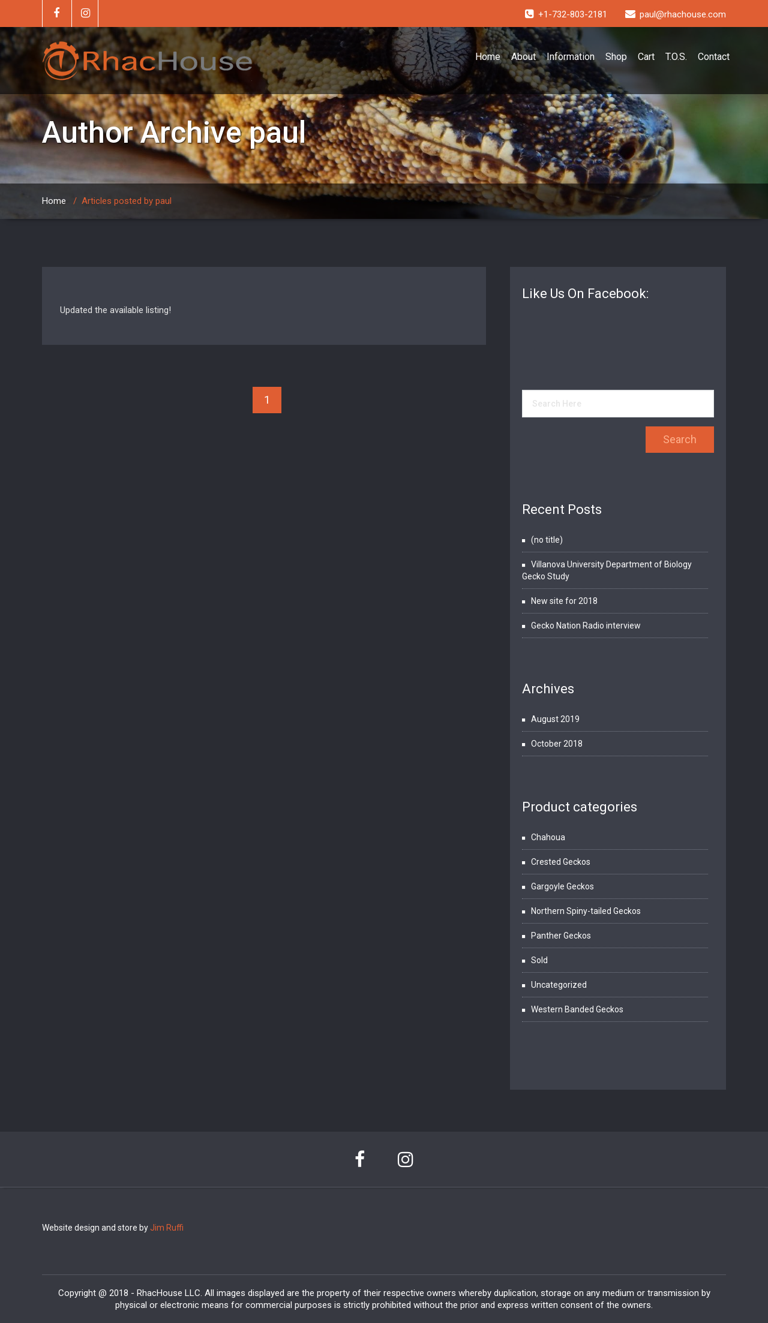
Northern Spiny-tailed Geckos (586, 911)
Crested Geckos (560, 862)
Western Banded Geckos (577, 1009)
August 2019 (555, 719)
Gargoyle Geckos (562, 886)
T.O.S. (676, 56)
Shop (616, 56)
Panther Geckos (561, 935)
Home (487, 56)
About (523, 56)
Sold (539, 960)
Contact (714, 56)
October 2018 (557, 743)
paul (277, 132)
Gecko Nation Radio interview (586, 625)
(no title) (547, 540)
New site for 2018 (564, 601)
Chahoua (548, 837)
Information (571, 56)
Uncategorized (559, 985)
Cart (646, 56)
